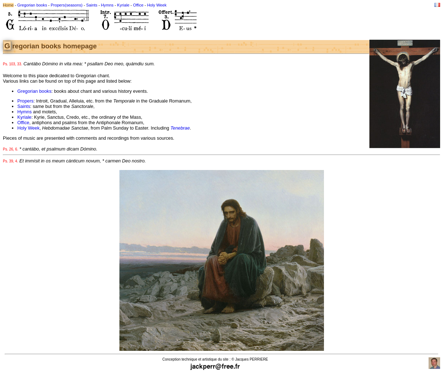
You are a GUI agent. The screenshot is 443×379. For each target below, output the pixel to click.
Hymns (107, 5)
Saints (91, 5)
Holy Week (157, 5)
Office (138, 5)
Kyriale (123, 5)
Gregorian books (32, 5)
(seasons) (74, 5)
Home (8, 5)
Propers (58, 5)
